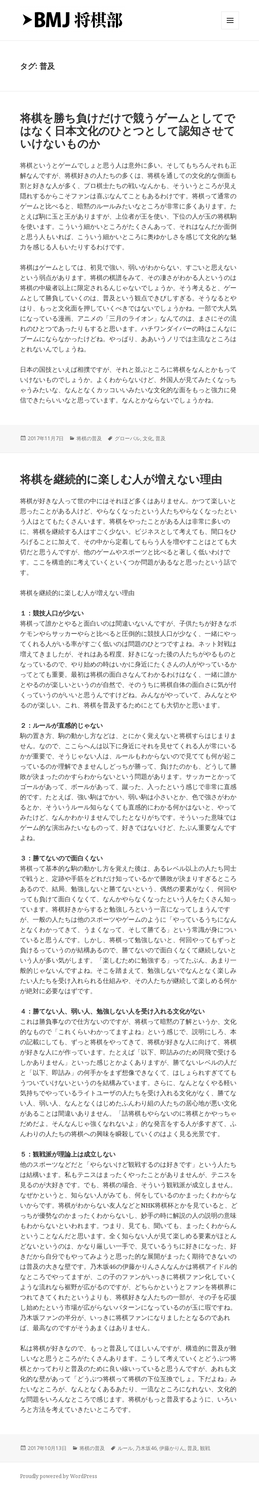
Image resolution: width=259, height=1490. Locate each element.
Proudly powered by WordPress (58, 1476)
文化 (148, 438)
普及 (160, 438)
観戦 (205, 1448)
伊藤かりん (172, 1448)
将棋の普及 (89, 438)
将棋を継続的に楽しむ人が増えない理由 (121, 479)
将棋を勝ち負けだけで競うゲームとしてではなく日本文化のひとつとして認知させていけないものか (127, 130)
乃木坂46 (146, 1448)
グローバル (127, 438)
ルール (125, 1448)
